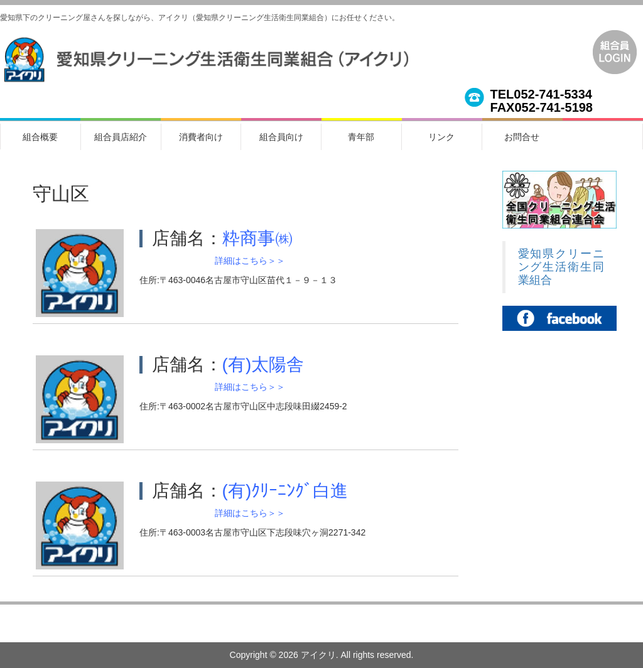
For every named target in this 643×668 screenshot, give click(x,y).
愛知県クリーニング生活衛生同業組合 (561, 266)
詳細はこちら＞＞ (250, 261)
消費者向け (201, 137)
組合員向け (281, 137)
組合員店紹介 (120, 137)
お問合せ (521, 137)
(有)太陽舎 (263, 364)
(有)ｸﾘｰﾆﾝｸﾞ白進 (285, 490)
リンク (441, 137)
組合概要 (40, 137)
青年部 (361, 137)
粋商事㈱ (257, 238)
